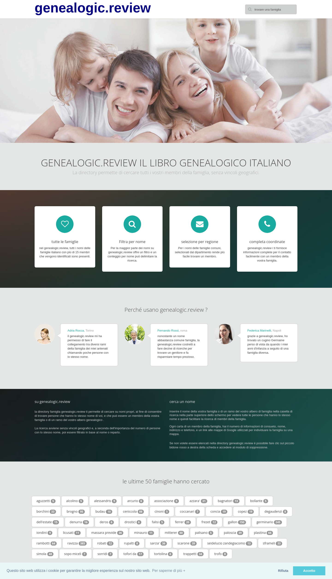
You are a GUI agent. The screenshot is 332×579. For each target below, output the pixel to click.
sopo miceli (75, 554)
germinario (269, 522)
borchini (46, 511)
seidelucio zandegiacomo (229, 543)
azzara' (198, 501)
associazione (166, 501)
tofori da (133, 554)
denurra (79, 522)
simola (44, 554)
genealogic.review (93, 8)
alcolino (74, 501)
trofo (220, 554)
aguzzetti (46, 501)
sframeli (272, 543)
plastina (263, 532)
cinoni (161, 511)
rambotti (46, 543)
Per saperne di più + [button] (168, 571)
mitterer (174, 532)
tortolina (163, 554)
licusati (72, 532)
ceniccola (133, 511)
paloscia (233, 532)
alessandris (105, 501)
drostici (133, 522)
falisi (158, 522)
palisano (204, 532)
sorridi (105, 554)
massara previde (107, 532)
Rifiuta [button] (283, 571)
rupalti (131, 543)
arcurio (135, 501)
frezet (209, 522)
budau (103, 511)
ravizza (76, 543)
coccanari (190, 511)
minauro (144, 532)
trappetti (193, 554)
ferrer (183, 522)
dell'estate (47, 522)
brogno (76, 511)
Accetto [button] (309, 571)
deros (107, 522)
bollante (259, 501)
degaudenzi (276, 511)
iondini (44, 532)
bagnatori (229, 501)
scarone (187, 543)
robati (105, 543)
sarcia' (158, 543)
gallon (237, 522)
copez (246, 511)
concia (218, 511)
